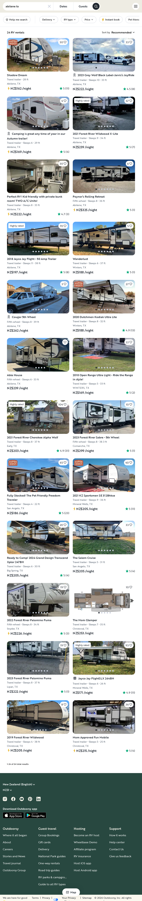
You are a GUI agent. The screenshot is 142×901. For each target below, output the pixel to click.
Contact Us (116, 849)
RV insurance (82, 856)
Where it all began (15, 835)
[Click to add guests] (83, 6)
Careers (8, 849)
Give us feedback (120, 856)
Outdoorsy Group (14, 870)
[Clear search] (49, 6)
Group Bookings (48, 835)
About (7, 842)
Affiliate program (85, 849)
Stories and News (14, 856)
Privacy (72, 898)
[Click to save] (63, 42)
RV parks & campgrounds (54, 877)
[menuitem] (48, 20)
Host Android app (85, 870)
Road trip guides (49, 870)
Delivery (43, 849)
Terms (60, 898)
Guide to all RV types (52, 884)
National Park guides (52, 856)
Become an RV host (86, 835)
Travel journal (12, 863)
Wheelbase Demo (85, 842)
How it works (117, 835)
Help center (117, 842)
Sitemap (83, 898)
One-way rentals (49, 863)
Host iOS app (82, 863)
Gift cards (44, 842)
